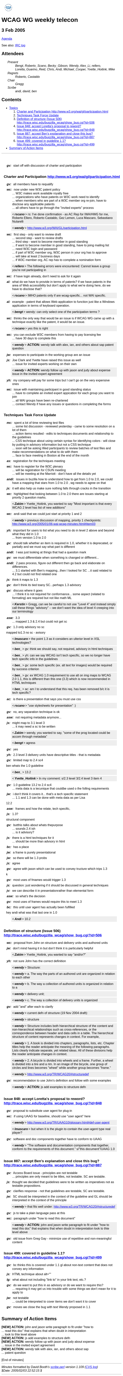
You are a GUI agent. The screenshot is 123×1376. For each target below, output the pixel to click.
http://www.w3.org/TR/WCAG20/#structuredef (58, 1074)
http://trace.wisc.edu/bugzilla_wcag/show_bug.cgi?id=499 (53, 1257)
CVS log (91, 1367)
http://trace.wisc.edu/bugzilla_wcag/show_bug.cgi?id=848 (53, 1103)
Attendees (13, 53)
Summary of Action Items (26, 148)
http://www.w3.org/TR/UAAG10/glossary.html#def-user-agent (68, 1122)
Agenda (7, 38)
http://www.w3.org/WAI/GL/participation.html (57, 228)
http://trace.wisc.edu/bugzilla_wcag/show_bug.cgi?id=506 (53, 935)
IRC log (20, 45)
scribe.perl (58, 1367)
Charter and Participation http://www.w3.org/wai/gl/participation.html (62, 111)
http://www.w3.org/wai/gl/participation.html (83, 177)
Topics (13, 108)
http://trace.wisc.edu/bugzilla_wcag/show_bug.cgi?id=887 (53, 1165)
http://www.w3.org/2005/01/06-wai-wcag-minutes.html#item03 (53, 524)
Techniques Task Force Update (38, 115)
